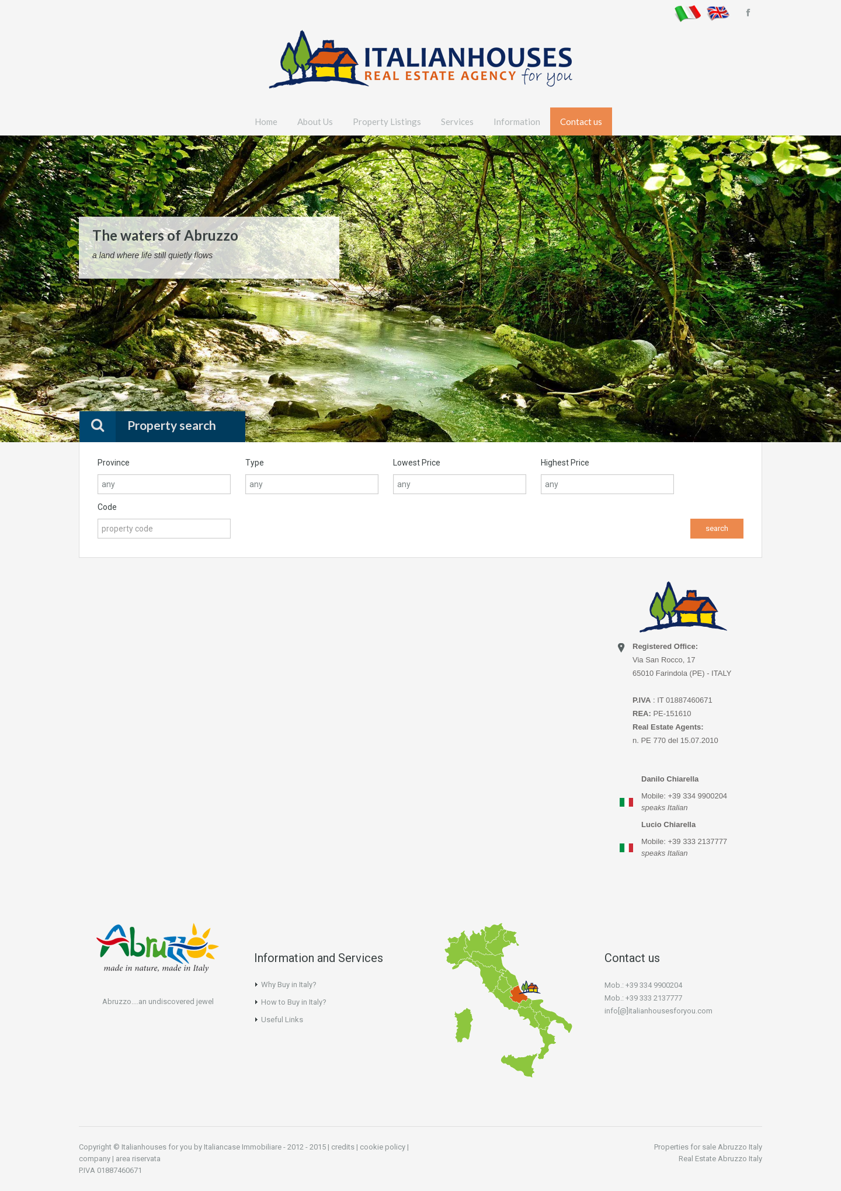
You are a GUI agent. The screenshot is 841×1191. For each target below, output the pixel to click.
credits (343, 1147)
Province (114, 462)
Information (517, 121)
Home (266, 121)
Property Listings (387, 121)
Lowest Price (416, 462)
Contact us (581, 121)
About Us (315, 121)
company (94, 1158)
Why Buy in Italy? (289, 984)
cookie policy (382, 1147)
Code (107, 507)
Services (457, 121)
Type (254, 462)
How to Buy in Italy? (293, 1002)
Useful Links (282, 1019)
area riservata (138, 1158)
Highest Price (565, 462)
